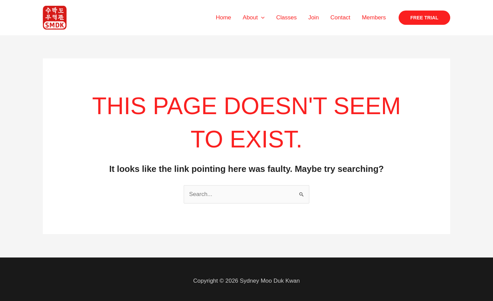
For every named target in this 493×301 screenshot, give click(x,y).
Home (223, 17)
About (254, 18)
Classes (286, 17)
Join (313, 17)
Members (374, 17)
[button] (424, 18)
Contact (340, 17)
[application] (261, 18)
